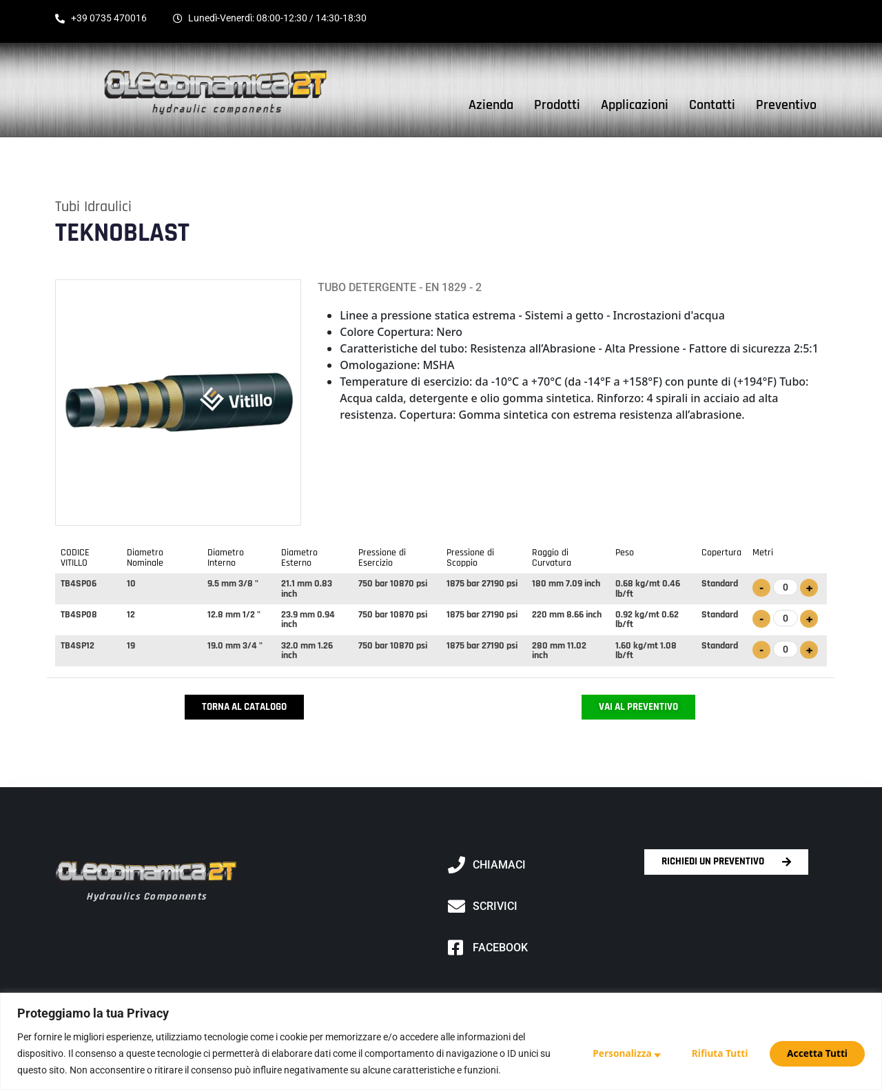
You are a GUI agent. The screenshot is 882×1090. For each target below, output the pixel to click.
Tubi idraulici (93, 207)
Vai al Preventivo (638, 706)
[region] (441, 1041)
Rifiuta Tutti (717, 1053)
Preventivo (786, 105)
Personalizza (618, 1053)
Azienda (491, 105)
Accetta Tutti (817, 1053)
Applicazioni (634, 105)
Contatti (712, 105)
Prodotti (557, 105)
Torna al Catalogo (244, 706)
